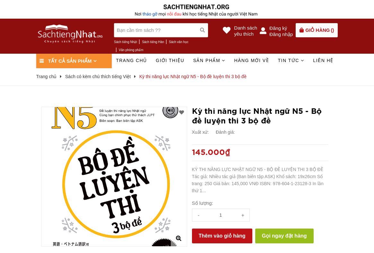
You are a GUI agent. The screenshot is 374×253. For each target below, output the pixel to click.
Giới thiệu (170, 60)
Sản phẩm (209, 60)
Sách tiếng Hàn (153, 42)
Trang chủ (131, 60)
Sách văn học (178, 42)
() (319, 30)
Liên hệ (323, 60)
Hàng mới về (251, 60)
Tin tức (291, 60)
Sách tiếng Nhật (125, 42)
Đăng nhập (281, 34)
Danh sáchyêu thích (245, 31)
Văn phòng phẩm (131, 50)
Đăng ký (278, 28)
